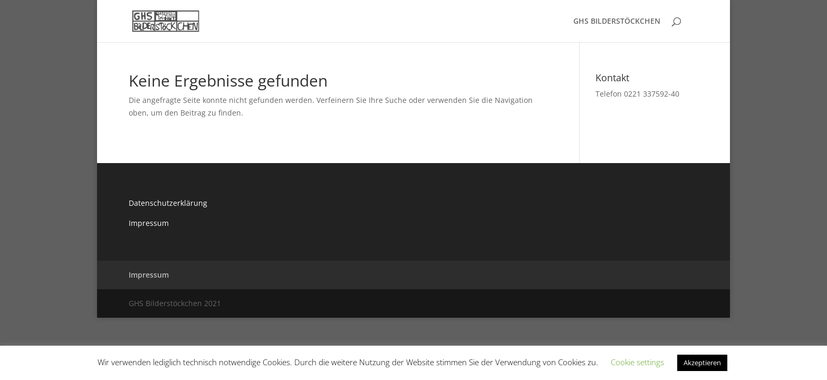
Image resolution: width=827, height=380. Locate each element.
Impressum (149, 223)
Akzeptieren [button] (702, 362)
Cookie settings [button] (637, 362)
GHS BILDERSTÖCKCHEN (616, 21)
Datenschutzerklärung (168, 203)
